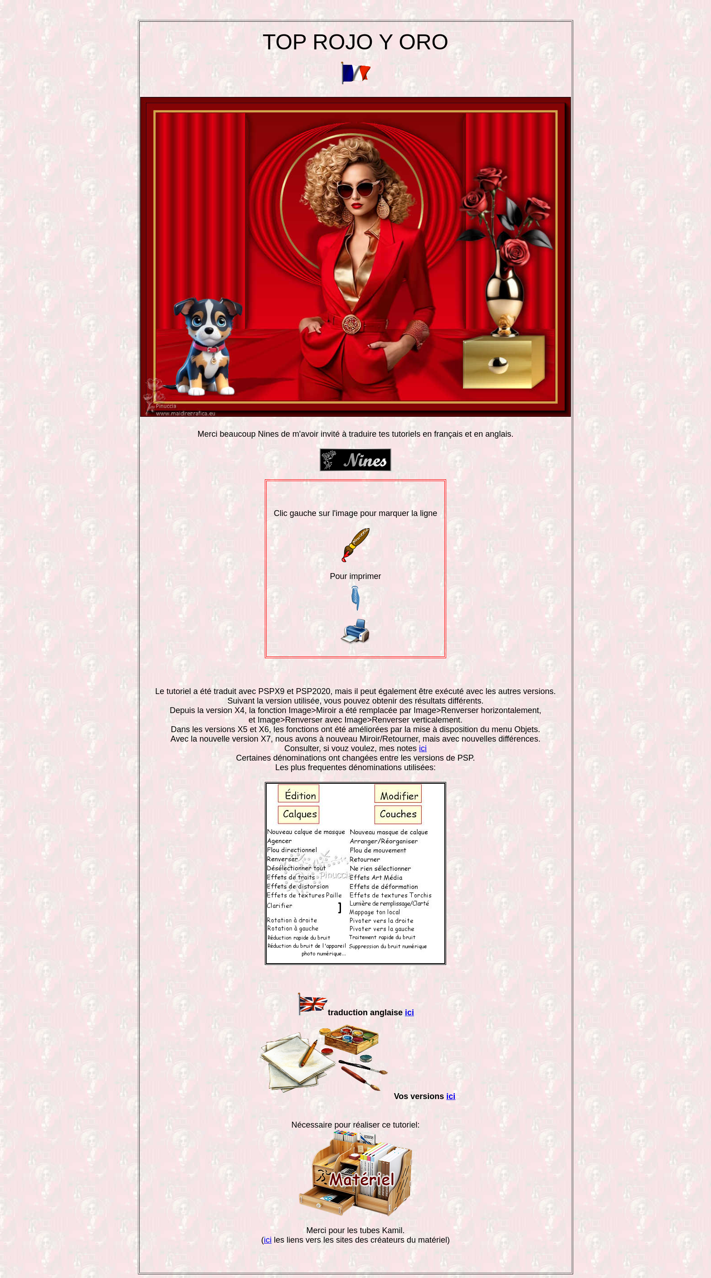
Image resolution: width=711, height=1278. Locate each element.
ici (423, 748)
